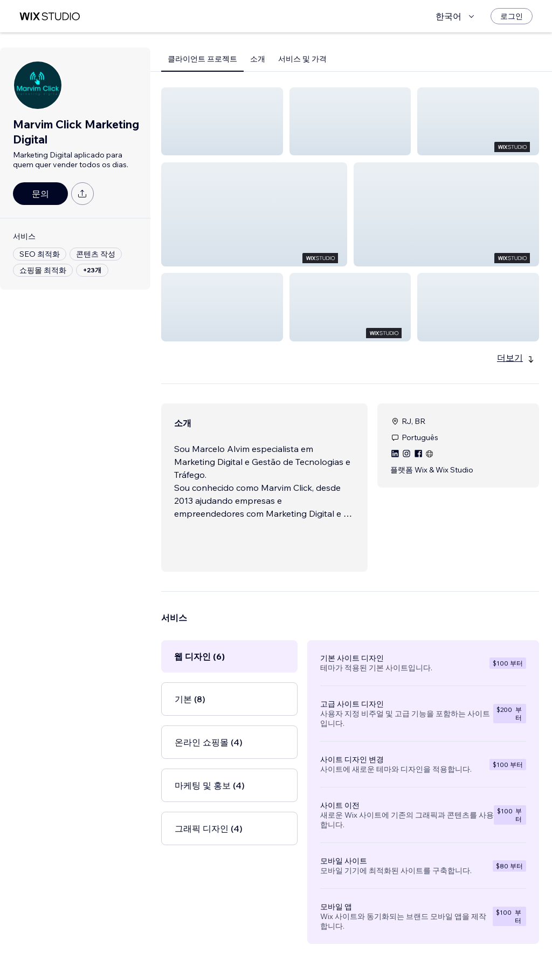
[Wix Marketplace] (49, 16)
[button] (222, 121)
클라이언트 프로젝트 (202, 59)
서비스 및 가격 (302, 59)
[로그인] (512, 16)
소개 (257, 59)
